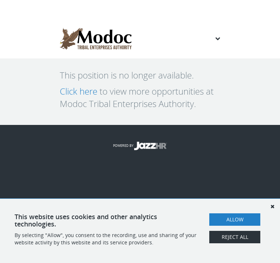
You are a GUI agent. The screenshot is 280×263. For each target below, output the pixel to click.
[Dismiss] (272, 206)
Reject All (235, 236)
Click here (78, 91)
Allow (235, 219)
